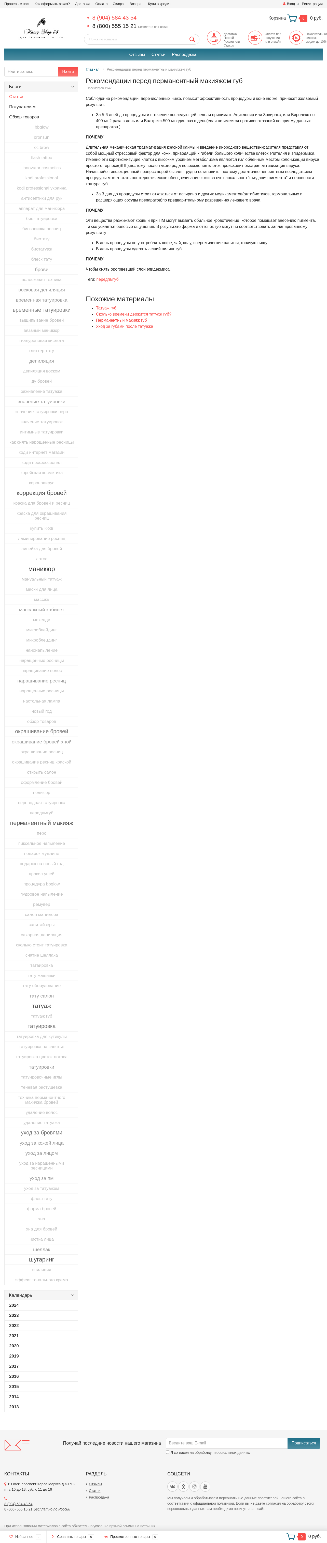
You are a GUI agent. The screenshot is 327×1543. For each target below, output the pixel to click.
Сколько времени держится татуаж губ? (133, 314)
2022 (14, 1325)
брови (41, 269)
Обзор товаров (24, 117)
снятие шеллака (41, 955)
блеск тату (41, 259)
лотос (41, 558)
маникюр (41, 568)
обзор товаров (41, 721)
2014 (14, 1396)
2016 (14, 1376)
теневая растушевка (41, 1087)
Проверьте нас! (17, 4)
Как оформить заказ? (52, 4)
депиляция (41, 361)
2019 (14, 1356)
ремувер (41, 904)
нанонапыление (42, 650)
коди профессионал (42, 462)
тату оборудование (42, 985)
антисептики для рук (41, 198)
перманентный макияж (41, 823)
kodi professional (41, 178)
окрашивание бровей (41, 731)
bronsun (41, 137)
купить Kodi (41, 528)
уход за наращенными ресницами (41, 1166)
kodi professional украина (41, 188)
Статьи (159, 54)
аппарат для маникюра (42, 208)
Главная (92, 69)
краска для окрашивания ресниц (42, 516)
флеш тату (41, 1198)
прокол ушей (41, 873)
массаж (41, 599)
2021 (14, 1335)
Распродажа (184, 54)
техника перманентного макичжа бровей (41, 1100)
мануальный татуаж (42, 579)
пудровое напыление (41, 894)
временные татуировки (42, 310)
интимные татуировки (41, 432)
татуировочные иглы (41, 1077)
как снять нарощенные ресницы (41, 442)
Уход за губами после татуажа (124, 326)
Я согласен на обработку (208, 1453)
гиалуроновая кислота (41, 340)
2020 (14, 1346)
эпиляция (41, 1269)
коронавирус (41, 482)
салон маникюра (41, 914)
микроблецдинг (41, 640)
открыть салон (41, 772)
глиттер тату (41, 350)
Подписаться (304, 1443)
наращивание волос (41, 670)
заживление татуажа (41, 391)
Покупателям (22, 106)
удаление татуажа (41, 1122)
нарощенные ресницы (41, 691)
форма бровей (41, 1208)
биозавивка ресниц (41, 228)
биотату (41, 239)
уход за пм (41, 1178)
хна (41, 1219)
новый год (42, 711)
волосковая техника (42, 279)
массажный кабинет (41, 609)
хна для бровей (41, 1229)
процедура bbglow (41, 884)
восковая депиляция (41, 289)
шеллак (41, 1249)
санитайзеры (41, 924)
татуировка (42, 1026)
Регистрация (312, 4)
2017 (14, 1366)
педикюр (41, 792)
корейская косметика (42, 472)
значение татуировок (42, 421)
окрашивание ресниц (41, 752)
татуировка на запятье (41, 1046)
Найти (68, 71)
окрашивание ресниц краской (41, 762)
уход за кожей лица (42, 1143)
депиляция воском (41, 371)
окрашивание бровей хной (42, 741)
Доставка (82, 4)
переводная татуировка (41, 802)
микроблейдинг (41, 630)
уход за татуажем (41, 1188)
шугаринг (41, 1259)
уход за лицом (41, 1153)
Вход (289, 4)
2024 (14, 1305)
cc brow (41, 147)
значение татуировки (41, 401)
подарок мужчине (41, 853)
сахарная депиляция (42, 934)
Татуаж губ (106, 308)
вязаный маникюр (42, 330)
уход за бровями (41, 1133)
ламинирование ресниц (41, 538)
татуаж (41, 1006)
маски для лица (42, 589)
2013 (14, 1407)
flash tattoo (41, 157)
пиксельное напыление (41, 843)
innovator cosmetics (41, 167)
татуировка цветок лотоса (41, 1056)
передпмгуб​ (41, 813)
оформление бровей (41, 782)
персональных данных (231, 1453)
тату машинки (41, 975)
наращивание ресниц (41, 680)
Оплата (102, 4)
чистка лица (42, 1239)
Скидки (119, 4)
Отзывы (137, 54)
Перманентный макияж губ (121, 320)
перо (42, 833)
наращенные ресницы (41, 660)
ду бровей (42, 381)
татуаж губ (41, 1016)
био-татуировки (41, 218)
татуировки (41, 1067)
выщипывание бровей (42, 320)
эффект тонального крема (41, 1279)
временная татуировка (41, 300)
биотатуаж (41, 249)
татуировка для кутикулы (42, 1036)
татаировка (41, 965)
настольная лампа (41, 701)
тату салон (42, 996)
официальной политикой (213, 1503)
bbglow (42, 127)
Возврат (136, 4)
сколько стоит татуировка (41, 945)
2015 (14, 1386)
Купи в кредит (159, 4)
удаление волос (42, 1112)
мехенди (41, 619)
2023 (14, 1315)
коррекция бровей (42, 493)
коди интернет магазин (42, 452)
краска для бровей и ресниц (41, 503)
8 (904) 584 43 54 (114, 17)
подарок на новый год (41, 863)
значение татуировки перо (41, 411)
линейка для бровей (41, 548)
